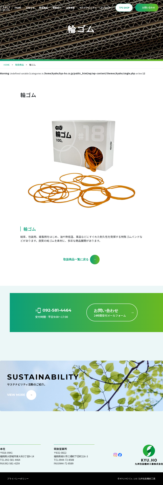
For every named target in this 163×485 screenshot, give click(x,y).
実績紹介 (57, 7)
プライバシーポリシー (18, 478)
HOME (18, 7)
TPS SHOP (124, 7)
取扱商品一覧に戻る (76, 259)
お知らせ (30, 7)
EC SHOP (106, 7)
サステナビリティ (87, 7)
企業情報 (70, 7)
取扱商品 (43, 7)
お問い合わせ (148, 7)
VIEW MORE (16, 394)
